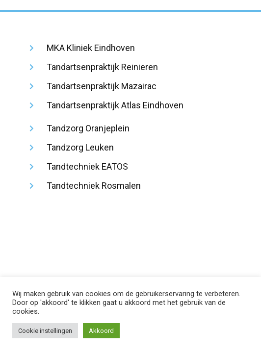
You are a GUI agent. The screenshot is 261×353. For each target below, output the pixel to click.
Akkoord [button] (101, 330)
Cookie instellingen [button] (45, 330)
